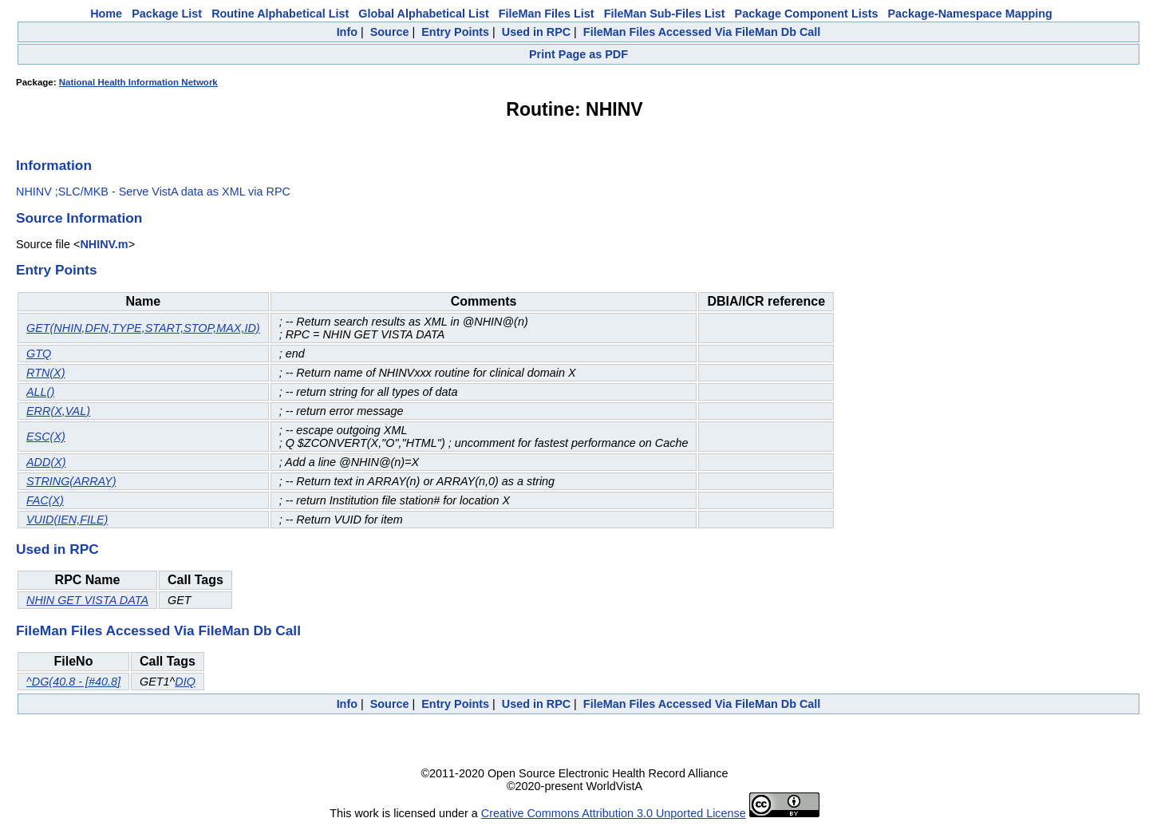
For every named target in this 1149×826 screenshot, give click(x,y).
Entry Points (455, 32)
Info (347, 32)
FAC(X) (45, 500)
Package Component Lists (807, 13)
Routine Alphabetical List (280, 13)
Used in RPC (536, 32)
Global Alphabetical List (423, 13)
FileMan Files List (546, 13)
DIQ (185, 681)
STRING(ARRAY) (71, 481)
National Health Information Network (138, 82)
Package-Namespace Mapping (970, 13)
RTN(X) (45, 372)
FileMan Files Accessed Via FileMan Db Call (702, 32)
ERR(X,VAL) (58, 411)
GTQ (38, 353)
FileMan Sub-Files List (664, 13)
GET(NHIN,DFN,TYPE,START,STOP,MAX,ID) (143, 328)
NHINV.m (104, 244)
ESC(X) (45, 436)
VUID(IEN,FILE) (67, 519)
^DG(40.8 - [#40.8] (73, 681)
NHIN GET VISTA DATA (87, 600)
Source (389, 32)
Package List (167, 13)
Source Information (79, 218)
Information (54, 165)
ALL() (40, 391)
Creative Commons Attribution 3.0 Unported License (613, 813)
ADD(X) (46, 462)
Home (106, 13)
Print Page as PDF (578, 54)
